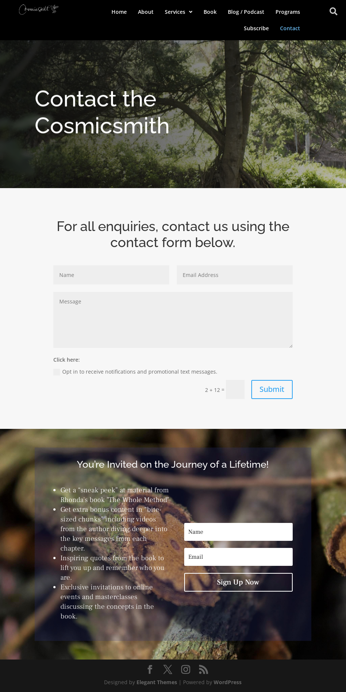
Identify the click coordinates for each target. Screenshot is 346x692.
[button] (178, 12)
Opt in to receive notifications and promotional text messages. (135, 371)
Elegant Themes (156, 682)
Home (119, 11)
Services (178, 11)
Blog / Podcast (246, 11)
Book (210, 11)
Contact (290, 28)
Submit (272, 389)
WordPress (228, 682)
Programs (288, 11)
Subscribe (256, 28)
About (146, 11)
